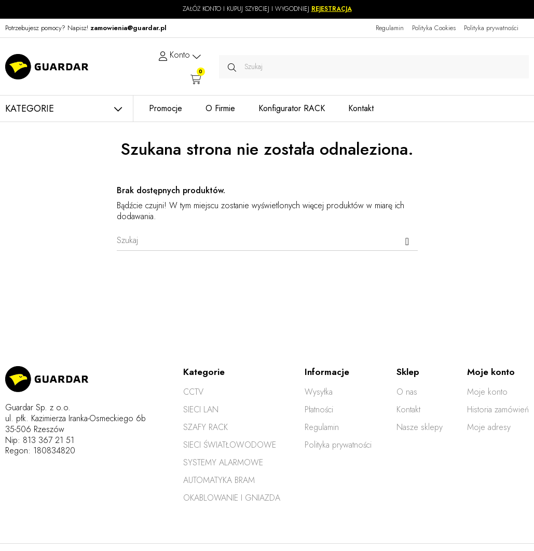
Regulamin (390, 28)
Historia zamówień (498, 409)
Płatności (319, 409)
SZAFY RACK (205, 427)
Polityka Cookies (434, 28)
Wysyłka (319, 392)
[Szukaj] (267, 240)
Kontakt (408, 409)
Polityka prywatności (491, 28)
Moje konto (487, 392)
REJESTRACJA (331, 9)
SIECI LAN (200, 409)
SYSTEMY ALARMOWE (223, 462)
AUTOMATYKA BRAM (219, 480)
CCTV (193, 392)
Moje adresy (489, 427)
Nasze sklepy (419, 427)
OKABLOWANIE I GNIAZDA (231, 498)
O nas (406, 392)
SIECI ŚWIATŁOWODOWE (229, 445)
